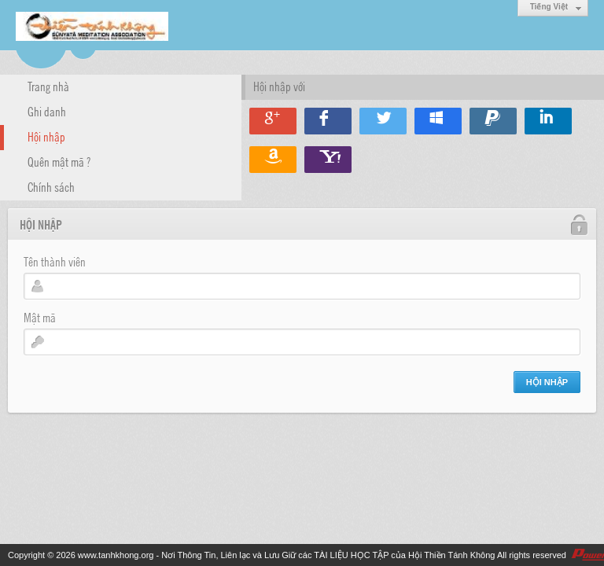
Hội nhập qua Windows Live (438, 121)
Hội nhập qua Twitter (383, 121)
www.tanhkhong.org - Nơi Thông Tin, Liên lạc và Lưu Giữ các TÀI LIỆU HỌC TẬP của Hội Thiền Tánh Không (286, 555)
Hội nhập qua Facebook (328, 121)
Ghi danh (47, 110)
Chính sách (51, 186)
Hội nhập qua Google (272, 121)
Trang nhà (48, 85)
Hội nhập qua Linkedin (548, 121)
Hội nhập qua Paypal (493, 121)
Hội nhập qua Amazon (272, 159)
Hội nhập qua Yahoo (328, 159)
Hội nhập (46, 136)
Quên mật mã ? (59, 161)
